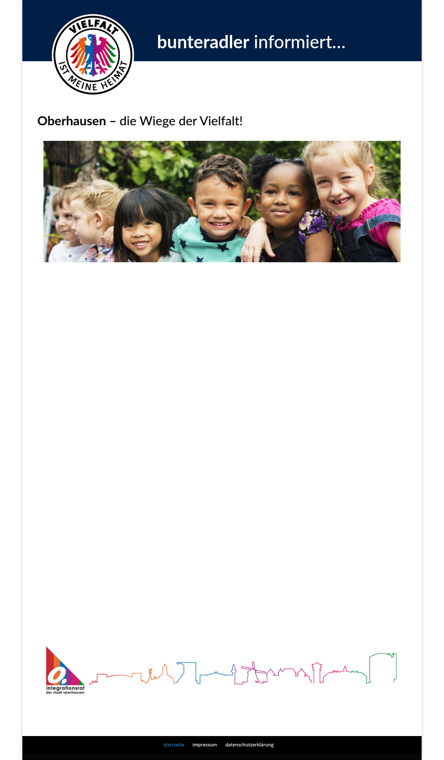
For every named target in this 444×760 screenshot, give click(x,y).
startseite (173, 745)
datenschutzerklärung (249, 745)
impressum (204, 745)
